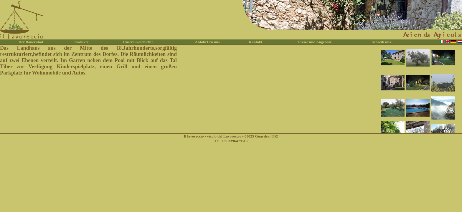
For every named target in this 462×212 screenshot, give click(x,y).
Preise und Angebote (315, 42)
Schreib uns (381, 42)
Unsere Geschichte (138, 42)
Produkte (81, 42)
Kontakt (255, 42)
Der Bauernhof (31, 42)
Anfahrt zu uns (207, 42)
